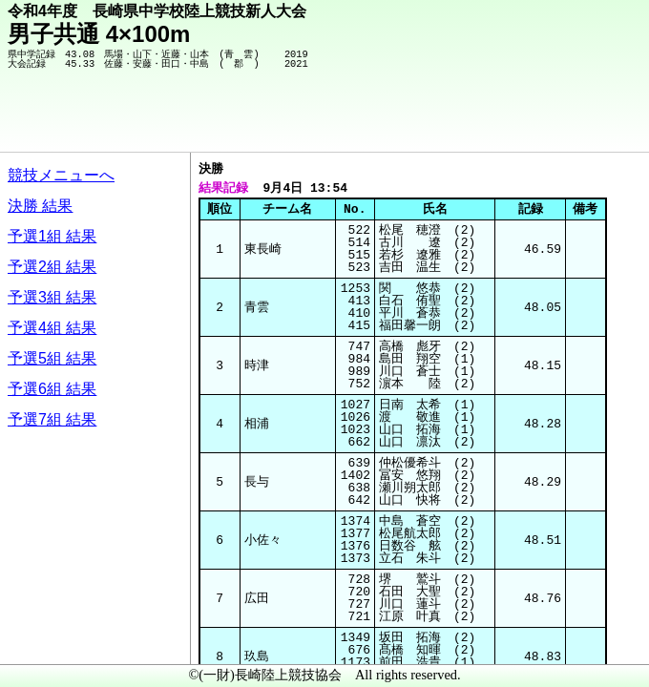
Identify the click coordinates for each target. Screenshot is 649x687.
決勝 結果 (40, 206)
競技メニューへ (61, 175)
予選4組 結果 (52, 328)
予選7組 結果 (52, 419)
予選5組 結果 (52, 358)
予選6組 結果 (52, 389)
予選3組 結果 (52, 297)
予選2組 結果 (52, 267)
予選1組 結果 (52, 236)
